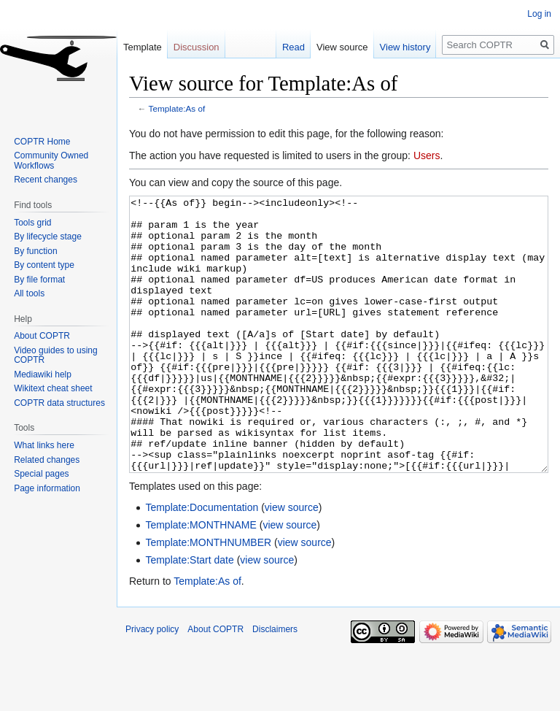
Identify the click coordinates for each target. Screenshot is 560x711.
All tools (29, 293)
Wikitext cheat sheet (53, 388)
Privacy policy (152, 684)
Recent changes (45, 179)
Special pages (41, 474)
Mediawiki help (42, 374)
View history (405, 47)
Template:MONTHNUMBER (208, 597)
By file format (39, 279)
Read (293, 47)
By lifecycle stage (48, 236)
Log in (539, 14)
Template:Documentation (201, 562)
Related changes (46, 460)
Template (142, 47)
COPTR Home (42, 142)
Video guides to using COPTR (56, 355)
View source (342, 47)
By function (35, 251)
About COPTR (42, 336)
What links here (44, 445)
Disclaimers (275, 684)
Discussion (196, 47)
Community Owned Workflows (51, 160)
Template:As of (177, 108)
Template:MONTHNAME (200, 579)
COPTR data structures (59, 403)
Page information (47, 488)
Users (426, 155)
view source (292, 562)
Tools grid (32, 223)
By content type (44, 265)
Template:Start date (189, 614)
